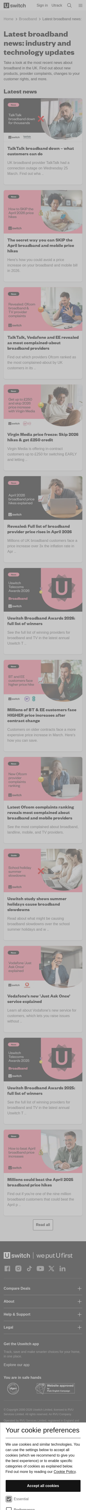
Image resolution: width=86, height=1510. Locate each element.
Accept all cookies (43, 1486)
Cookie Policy (65, 1472)
